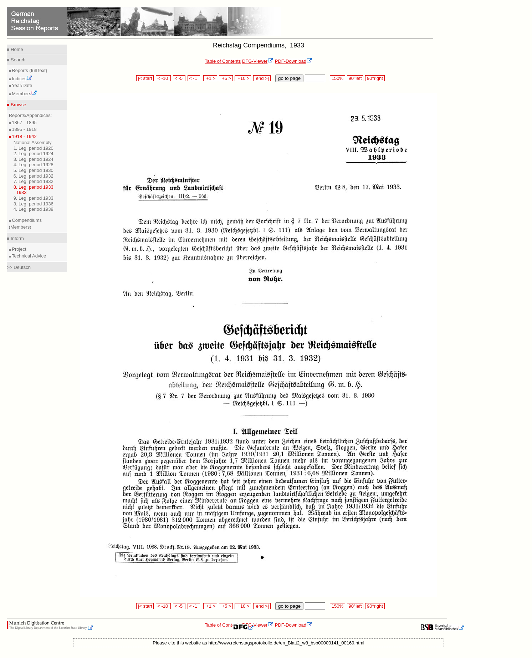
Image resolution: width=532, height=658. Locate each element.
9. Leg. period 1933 (33, 198)
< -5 (179, 78)
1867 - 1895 (24, 122)
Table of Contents (223, 61)
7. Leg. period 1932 (33, 181)
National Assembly (33, 142)
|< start (145, 78)
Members (24, 93)
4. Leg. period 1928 (33, 164)
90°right (374, 78)
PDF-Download (293, 61)
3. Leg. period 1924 (33, 159)
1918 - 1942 (24, 136)
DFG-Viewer (257, 61)
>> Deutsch (19, 267)
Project (18, 249)
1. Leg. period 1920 (33, 148)
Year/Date (21, 85)
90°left (355, 78)
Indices (22, 78)
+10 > (243, 78)
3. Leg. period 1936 (33, 203)
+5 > (225, 78)
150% (337, 78)
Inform (16, 238)
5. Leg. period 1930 (33, 170)
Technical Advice (28, 256)
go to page (289, 78)
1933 (21, 192)
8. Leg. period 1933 (33, 187)
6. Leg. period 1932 (33, 176)
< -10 (163, 78)
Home (16, 49)
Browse (17, 104)
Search (17, 59)
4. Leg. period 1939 (33, 209)
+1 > (210, 78)
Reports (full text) (29, 70)
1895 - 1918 (24, 129)
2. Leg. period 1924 (33, 153)
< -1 (194, 78)
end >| (262, 78)
